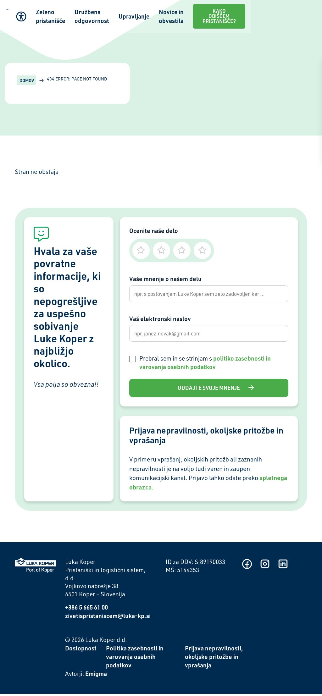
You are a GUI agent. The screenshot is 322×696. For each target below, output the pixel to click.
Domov (26, 80)
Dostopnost (81, 650)
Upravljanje (194, 13)
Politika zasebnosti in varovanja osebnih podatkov (135, 658)
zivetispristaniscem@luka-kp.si (108, 618)
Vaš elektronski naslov (160, 319)
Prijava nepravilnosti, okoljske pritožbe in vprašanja (214, 658)
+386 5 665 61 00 (86, 609)
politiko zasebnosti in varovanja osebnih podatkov (205, 364)
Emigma (96, 676)
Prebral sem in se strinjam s (205, 364)
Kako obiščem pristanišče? (285, 13)
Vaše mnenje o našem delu (165, 279)
